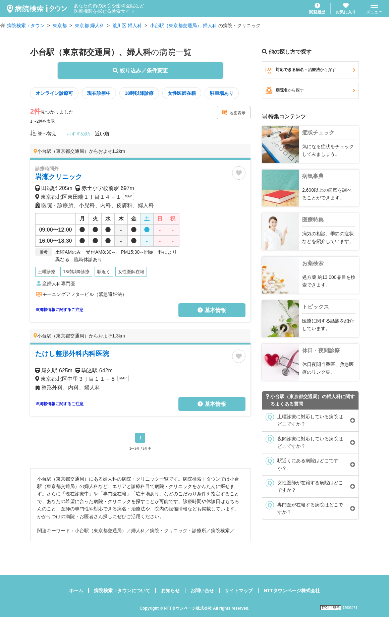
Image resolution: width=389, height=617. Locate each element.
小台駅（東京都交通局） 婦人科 (183, 25)
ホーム (76, 590)
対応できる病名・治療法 (310, 70)
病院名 (310, 90)
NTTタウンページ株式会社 (292, 590)
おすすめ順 (78, 133)
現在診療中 (99, 93)
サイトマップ (239, 590)
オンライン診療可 (54, 93)
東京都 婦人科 (89, 25)
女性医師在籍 (182, 93)
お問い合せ (202, 590)
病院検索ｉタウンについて (122, 590)
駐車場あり (221, 93)
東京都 (60, 25)
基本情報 (212, 310)
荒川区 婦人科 (127, 25)
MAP (128, 196)
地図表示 (233, 112)
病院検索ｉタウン (26, 25)
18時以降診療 (139, 93)
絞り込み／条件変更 (140, 70)
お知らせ (170, 590)
